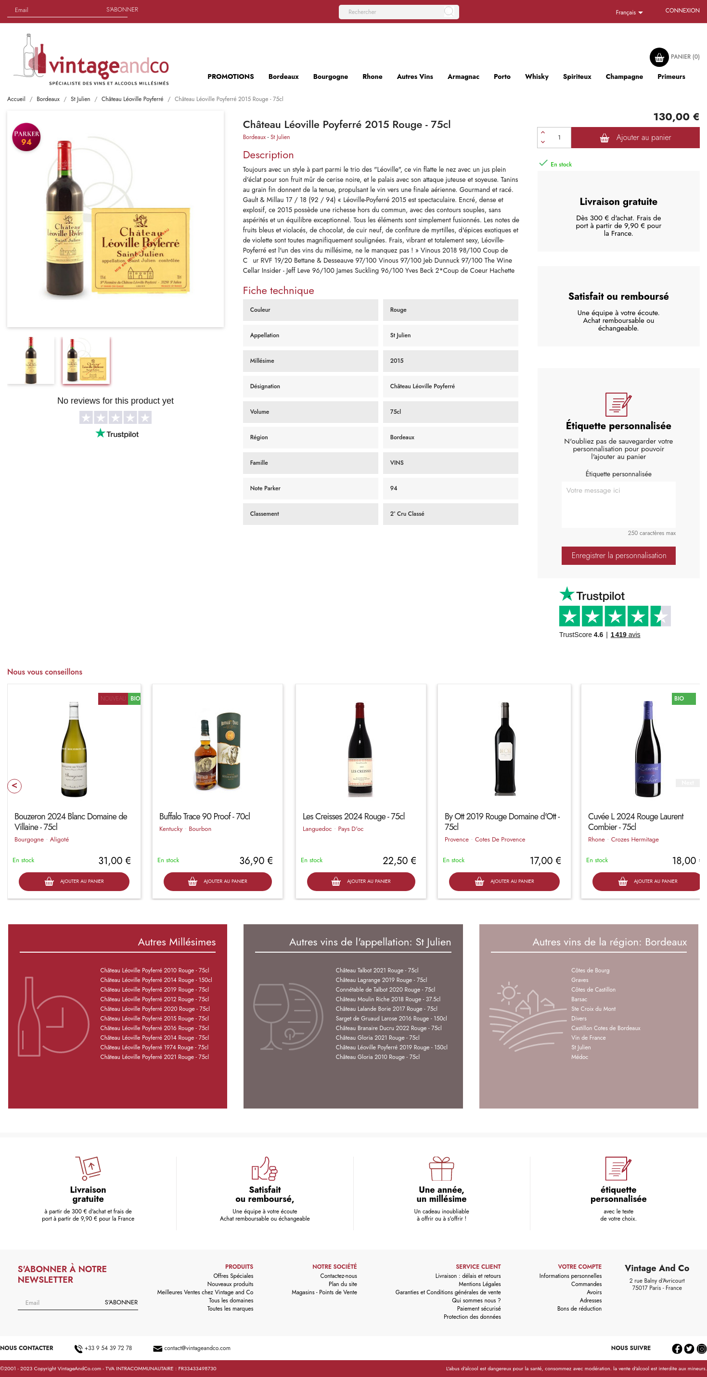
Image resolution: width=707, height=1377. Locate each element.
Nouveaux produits (230, 1284)
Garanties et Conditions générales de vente (448, 1292)
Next (687, 783)
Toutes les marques (230, 1308)
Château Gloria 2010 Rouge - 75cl (378, 1057)
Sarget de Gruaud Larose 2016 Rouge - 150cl (391, 1018)
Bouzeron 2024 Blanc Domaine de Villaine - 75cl (70, 821)
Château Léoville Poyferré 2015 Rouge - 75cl (154, 1018)
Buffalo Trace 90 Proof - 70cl (204, 816)
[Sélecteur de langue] (631, 13)
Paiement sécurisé (479, 1308)
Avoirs (594, 1292)
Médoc (579, 1057)
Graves (579, 980)
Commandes (586, 1284)
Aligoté (59, 839)
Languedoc (317, 828)
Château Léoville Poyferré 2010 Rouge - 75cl (154, 970)
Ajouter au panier (635, 137)
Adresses (591, 1300)
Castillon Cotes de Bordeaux (605, 1028)
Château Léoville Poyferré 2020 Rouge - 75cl (155, 1009)
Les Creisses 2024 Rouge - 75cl (354, 816)
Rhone (596, 839)
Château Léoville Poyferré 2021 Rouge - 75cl (154, 1057)
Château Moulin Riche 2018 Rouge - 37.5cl (388, 999)
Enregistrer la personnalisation (619, 555)
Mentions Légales (480, 1284)
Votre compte (580, 1266)
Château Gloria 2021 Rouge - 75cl (378, 1037)
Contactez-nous (338, 1276)
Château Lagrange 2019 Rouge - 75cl (381, 980)
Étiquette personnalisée (619, 474)
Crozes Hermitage (635, 839)
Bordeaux (254, 137)
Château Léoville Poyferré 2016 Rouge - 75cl (154, 1028)
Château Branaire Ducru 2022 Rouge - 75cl (389, 1028)
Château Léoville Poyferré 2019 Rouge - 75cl (154, 989)
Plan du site (343, 1284)
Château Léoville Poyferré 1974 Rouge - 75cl (154, 1047)
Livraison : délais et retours (468, 1276)
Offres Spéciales (233, 1276)
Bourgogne (29, 839)
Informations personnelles (571, 1276)
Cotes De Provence (500, 839)
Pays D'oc (351, 828)
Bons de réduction (579, 1308)
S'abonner (122, 9)
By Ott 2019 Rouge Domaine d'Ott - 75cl (502, 821)
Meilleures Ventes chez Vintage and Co (205, 1292)
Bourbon (200, 828)
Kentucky (170, 828)
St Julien (280, 137)
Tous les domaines (231, 1300)
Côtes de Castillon (593, 989)
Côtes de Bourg (590, 970)
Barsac (579, 999)
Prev (14, 786)
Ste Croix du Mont (593, 1009)
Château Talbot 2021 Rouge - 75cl (377, 970)
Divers (579, 1018)
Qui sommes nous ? (476, 1300)
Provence (457, 839)
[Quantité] (559, 137)
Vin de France (588, 1037)
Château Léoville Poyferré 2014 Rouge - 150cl (156, 980)
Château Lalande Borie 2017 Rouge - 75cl (386, 1009)
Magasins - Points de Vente (324, 1292)
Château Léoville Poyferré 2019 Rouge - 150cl (392, 1047)
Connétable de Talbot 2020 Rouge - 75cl (386, 989)
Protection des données (472, 1317)
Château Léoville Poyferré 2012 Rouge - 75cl (154, 999)
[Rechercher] (399, 12)
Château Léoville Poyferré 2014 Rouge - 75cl (154, 1037)
